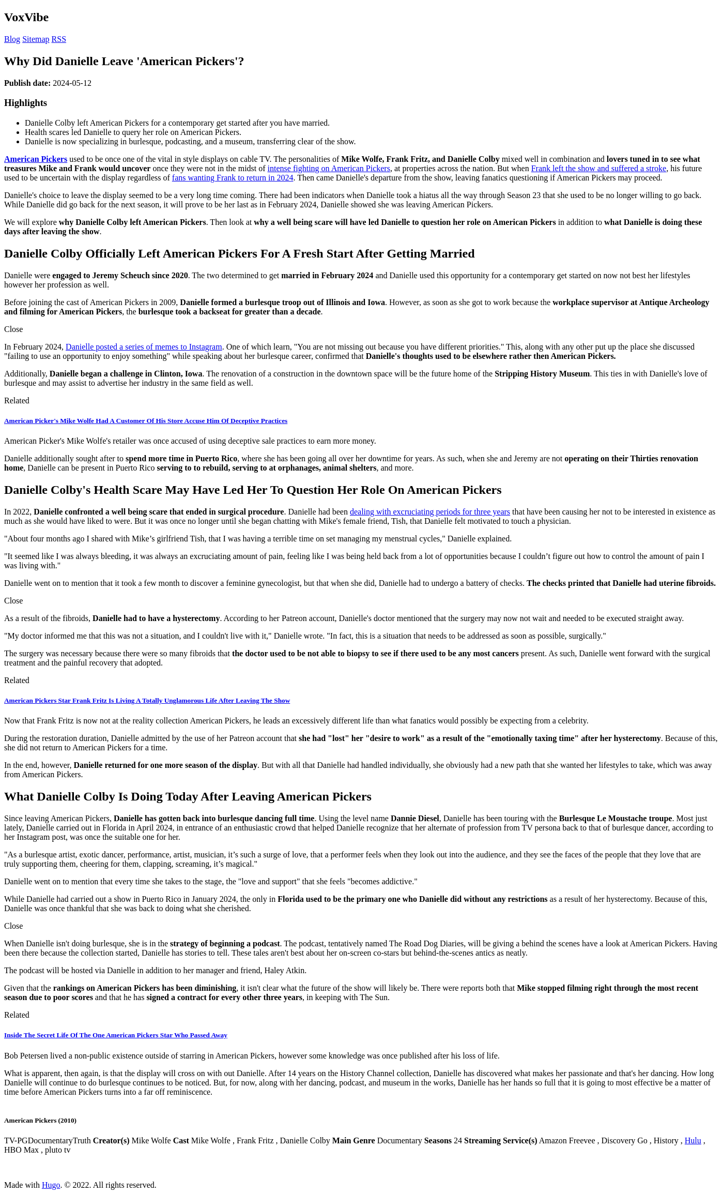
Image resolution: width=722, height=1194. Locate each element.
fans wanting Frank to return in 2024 (233, 177)
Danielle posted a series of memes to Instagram (144, 346)
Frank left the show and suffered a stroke (598, 168)
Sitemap (35, 39)
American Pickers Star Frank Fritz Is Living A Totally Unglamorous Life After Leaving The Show (147, 700)
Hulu (693, 1140)
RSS (59, 39)
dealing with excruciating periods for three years (430, 511)
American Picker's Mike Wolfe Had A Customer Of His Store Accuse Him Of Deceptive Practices (145, 421)
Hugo (51, 1185)
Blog (12, 39)
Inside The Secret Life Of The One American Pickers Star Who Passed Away (115, 1035)
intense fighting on (299, 168)
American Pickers (35, 159)
